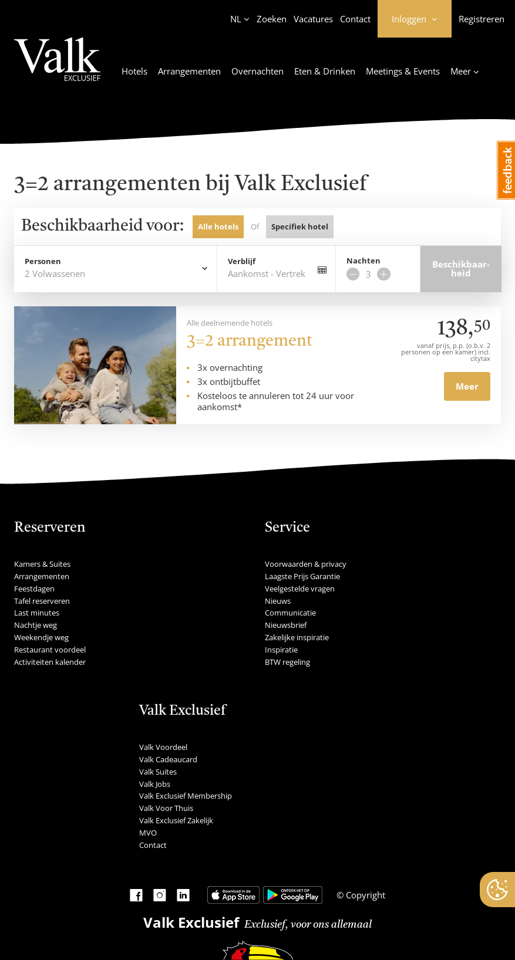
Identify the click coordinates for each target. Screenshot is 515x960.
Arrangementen (189, 71)
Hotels (134, 71)
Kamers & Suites (42, 564)
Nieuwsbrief (286, 625)
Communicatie (290, 612)
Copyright (364, 895)
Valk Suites (158, 771)
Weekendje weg (41, 637)
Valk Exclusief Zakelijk (176, 820)
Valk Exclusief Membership (185, 795)
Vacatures (313, 19)
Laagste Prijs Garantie (302, 576)
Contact (355, 19)
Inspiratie (281, 649)
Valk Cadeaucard (168, 759)
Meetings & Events (403, 71)
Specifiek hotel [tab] (299, 226)
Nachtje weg (35, 625)
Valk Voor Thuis (166, 808)
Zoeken (272, 19)
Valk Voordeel (163, 747)
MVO (148, 832)
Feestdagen (34, 588)
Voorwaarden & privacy (305, 564)
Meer (467, 386)
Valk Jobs (154, 784)
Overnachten (257, 71)
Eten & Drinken (324, 71)
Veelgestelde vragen (300, 588)
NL (235, 19)
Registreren (481, 19)
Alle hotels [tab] (218, 226)
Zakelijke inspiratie (297, 637)
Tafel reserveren (42, 601)
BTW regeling (287, 662)
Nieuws (278, 601)
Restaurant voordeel (50, 649)
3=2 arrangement (249, 341)
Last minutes (36, 612)
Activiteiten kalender (50, 662)
